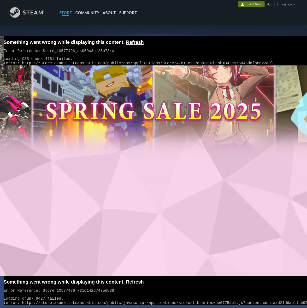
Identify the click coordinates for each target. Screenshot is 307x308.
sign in (271, 4)
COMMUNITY (87, 12)
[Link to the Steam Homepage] (31, 16)
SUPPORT (128, 12)
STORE (65, 12)
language (286, 4)
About (109, 12)
